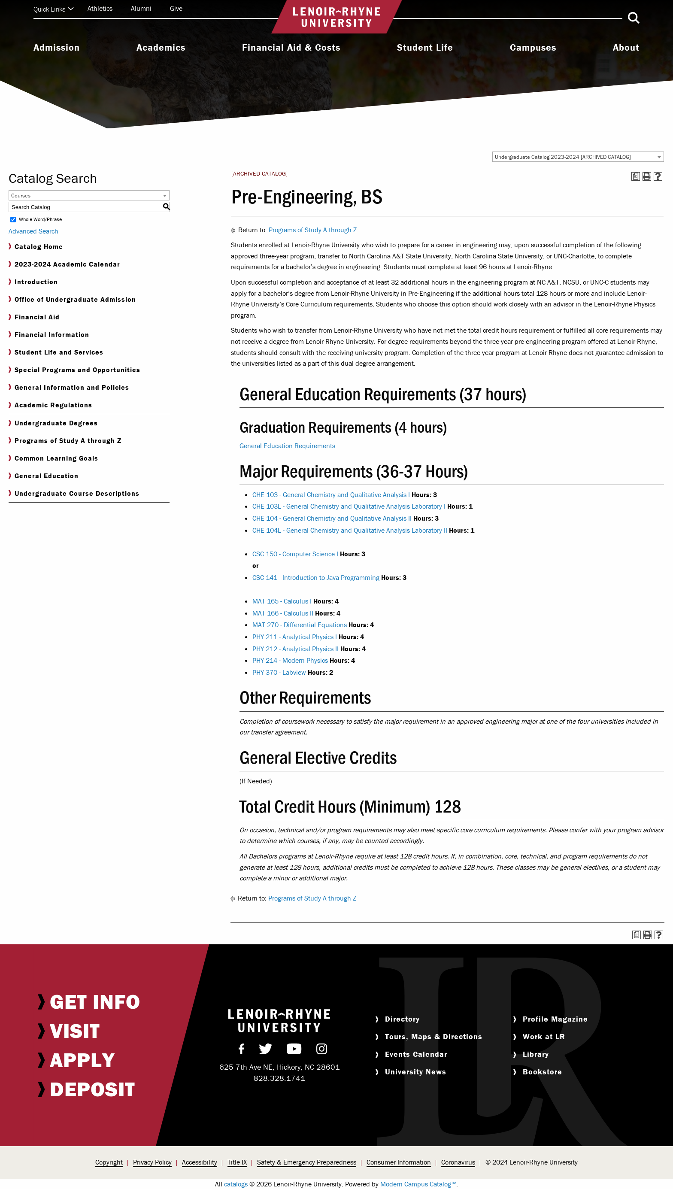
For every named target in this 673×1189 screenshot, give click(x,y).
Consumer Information (399, 1162)
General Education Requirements (287, 445)
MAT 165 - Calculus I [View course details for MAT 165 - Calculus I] (282, 601)
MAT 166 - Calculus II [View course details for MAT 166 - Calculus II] (282, 613)
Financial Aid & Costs (291, 47)
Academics (160, 47)
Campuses (533, 47)
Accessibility (199, 1162)
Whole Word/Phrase (40, 219)
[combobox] (578, 157)
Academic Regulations (50, 404)
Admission (56, 47)
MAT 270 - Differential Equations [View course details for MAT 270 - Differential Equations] (299, 624)
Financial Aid (34, 317)
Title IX (237, 1162)
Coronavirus (458, 1162)
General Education (44, 475)
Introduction (33, 281)
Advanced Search (33, 231)
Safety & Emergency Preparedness (306, 1162)
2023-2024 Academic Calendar (64, 264)
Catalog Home (36, 246)
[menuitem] (56, 48)
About (626, 47)
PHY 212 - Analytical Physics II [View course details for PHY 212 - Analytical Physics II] (295, 648)
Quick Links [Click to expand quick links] (53, 9)
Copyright (109, 1162)
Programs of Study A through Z (65, 440)
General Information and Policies (69, 387)
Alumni (141, 8)
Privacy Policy (152, 1162)
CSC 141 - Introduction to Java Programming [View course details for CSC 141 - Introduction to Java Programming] (315, 577)
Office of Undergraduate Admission (72, 299)
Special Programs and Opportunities (74, 369)
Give (176, 8)
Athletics (100, 8)
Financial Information (49, 334)
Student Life (425, 47)
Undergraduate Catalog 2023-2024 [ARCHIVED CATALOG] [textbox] (563, 157)
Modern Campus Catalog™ (418, 1184)
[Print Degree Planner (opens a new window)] (635, 176)
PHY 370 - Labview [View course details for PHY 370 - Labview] (279, 672)
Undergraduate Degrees (53, 423)
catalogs (236, 1184)
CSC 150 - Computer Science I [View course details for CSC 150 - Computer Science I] (295, 553)
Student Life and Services (56, 352)
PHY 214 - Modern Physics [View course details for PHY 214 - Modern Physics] (290, 660)
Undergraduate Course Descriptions (74, 493)
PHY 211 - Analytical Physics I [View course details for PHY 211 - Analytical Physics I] (294, 636)
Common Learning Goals (53, 458)
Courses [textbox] (20, 195)
